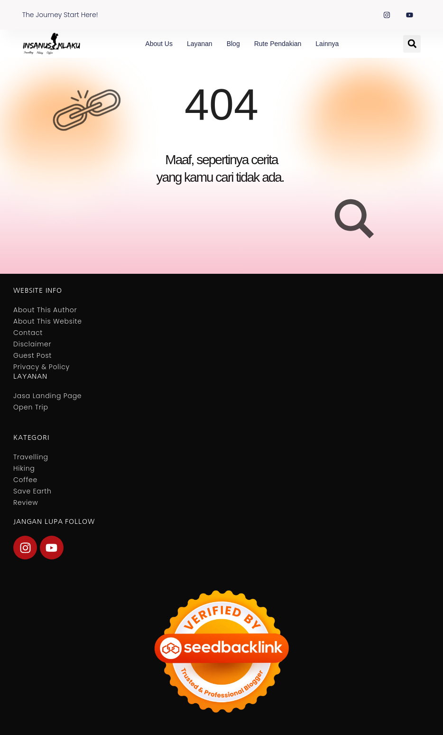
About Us (159, 43)
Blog (233, 43)
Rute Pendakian (278, 43)
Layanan (199, 43)
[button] (412, 44)
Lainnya (327, 43)
